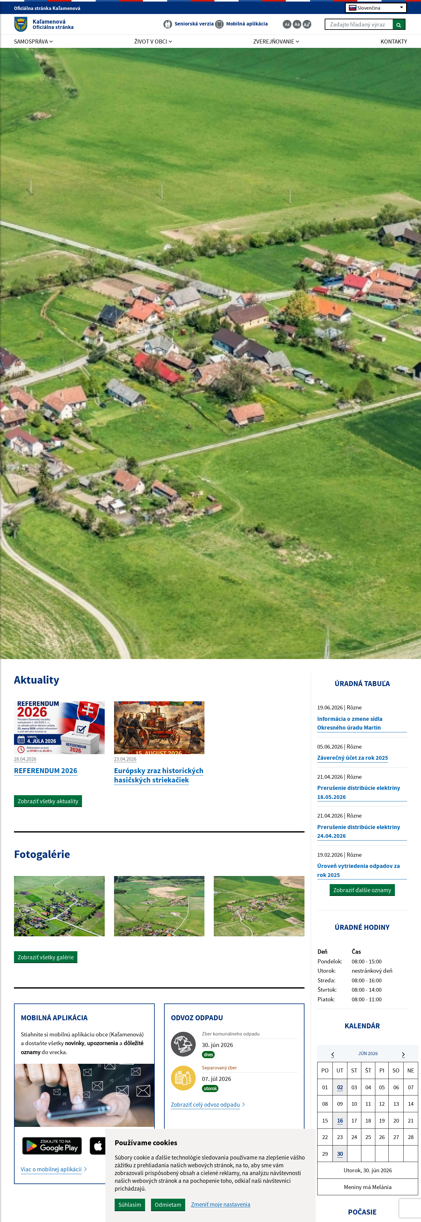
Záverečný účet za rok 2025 (352, 757)
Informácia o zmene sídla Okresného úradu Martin (349, 723)
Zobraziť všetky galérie (46, 957)
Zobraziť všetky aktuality (48, 801)
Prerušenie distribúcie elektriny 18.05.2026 (358, 792)
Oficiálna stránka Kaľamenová (50, 8)
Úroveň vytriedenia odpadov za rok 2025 (358, 870)
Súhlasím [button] (129, 1204)
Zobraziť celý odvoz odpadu (205, 1104)
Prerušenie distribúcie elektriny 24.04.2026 (358, 831)
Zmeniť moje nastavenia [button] (220, 1204)
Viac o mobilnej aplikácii (51, 1169)
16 (340, 1120)
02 (340, 1087)
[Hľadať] (399, 24)
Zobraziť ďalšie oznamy (362, 890)
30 (340, 1153)
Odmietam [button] (168, 1204)
